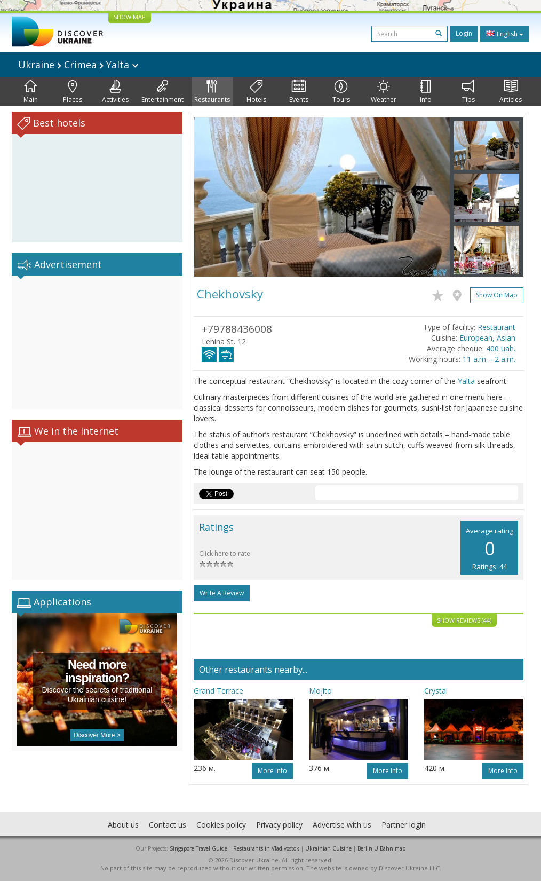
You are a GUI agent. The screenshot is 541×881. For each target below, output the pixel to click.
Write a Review (222, 592)
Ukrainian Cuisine (328, 848)
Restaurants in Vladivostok (266, 848)
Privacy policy (279, 825)
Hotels (256, 92)
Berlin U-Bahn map (381, 848)
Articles (510, 92)
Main (30, 92)
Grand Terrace (218, 691)
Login (464, 33)
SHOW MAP (130, 17)
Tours (341, 92)
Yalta (466, 381)
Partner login (403, 825)
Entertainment (162, 92)
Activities (115, 92)
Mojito (320, 691)
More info (272, 770)
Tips (468, 92)
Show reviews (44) (464, 620)
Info (426, 92)
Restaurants (212, 92)
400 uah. (500, 348)
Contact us (167, 825)
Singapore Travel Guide (198, 848)
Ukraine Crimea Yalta (78, 64)
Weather (383, 92)
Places (72, 92)
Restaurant (496, 327)
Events (298, 92)
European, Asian (487, 338)
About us (123, 825)
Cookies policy (221, 825)
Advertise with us (342, 825)
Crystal (436, 691)
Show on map (497, 295)
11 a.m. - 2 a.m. (489, 359)
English (504, 33)
